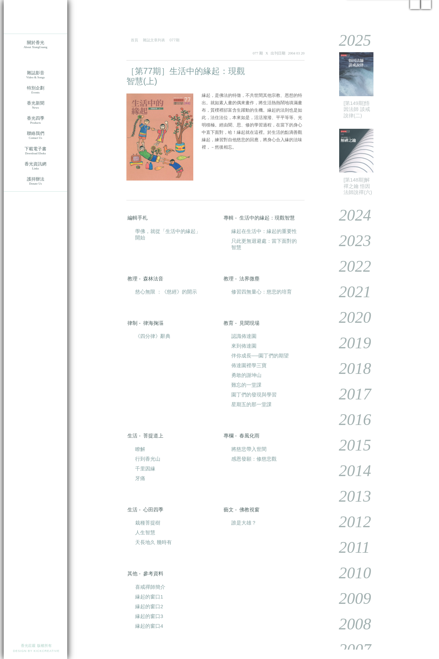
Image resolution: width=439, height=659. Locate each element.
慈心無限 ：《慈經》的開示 (166, 292)
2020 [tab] (350, 317)
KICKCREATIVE (46, 651)
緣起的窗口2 (149, 606)
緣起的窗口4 (149, 626)
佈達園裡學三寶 (249, 365)
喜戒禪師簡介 (150, 587)
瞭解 (140, 449)
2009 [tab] (350, 598)
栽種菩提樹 (147, 523)
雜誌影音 (35, 74)
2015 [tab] (350, 445)
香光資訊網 (35, 165)
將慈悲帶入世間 (249, 449)
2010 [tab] (350, 573)
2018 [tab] (350, 368)
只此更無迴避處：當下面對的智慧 (264, 244)
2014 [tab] (350, 470)
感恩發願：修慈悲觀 (254, 459)
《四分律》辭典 (152, 336)
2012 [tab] (350, 522)
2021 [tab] (350, 292)
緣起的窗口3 (149, 616)
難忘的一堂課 (246, 385)
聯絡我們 (35, 135)
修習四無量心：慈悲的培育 (261, 292)
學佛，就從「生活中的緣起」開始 (168, 234)
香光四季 (35, 120)
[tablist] (379, 340)
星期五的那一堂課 (251, 404)
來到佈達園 (243, 346)
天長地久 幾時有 (153, 542)
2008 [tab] (350, 624)
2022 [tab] (350, 266)
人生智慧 (145, 532)
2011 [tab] (349, 547)
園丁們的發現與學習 (254, 394)
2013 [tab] (350, 496)
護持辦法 (35, 181)
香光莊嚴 (35, 17)
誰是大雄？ (243, 523)
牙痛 (140, 478)
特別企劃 (35, 89)
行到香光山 (147, 459)
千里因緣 (145, 468)
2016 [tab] (350, 419)
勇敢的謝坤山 (246, 375)
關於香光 (35, 44)
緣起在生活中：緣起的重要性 (264, 231)
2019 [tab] (350, 343)
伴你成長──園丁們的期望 (260, 355)
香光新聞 (35, 105)
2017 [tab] (350, 394)
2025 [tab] (350, 40)
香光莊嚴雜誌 (35, 59)
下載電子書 (35, 150)
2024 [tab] (350, 215)
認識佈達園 (243, 336)
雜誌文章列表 (154, 40)
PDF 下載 (284, 71)
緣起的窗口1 (149, 596)
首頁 (134, 40)
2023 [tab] (350, 240)
